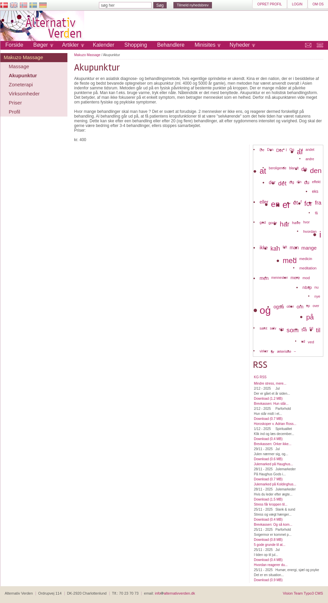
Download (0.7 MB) (268, 419)
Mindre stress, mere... (270, 383)
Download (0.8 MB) (268, 540)
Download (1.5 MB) (268, 499)
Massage (19, 66)
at (263, 171)
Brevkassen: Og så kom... (273, 524)
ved (311, 342)
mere (295, 277)
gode (273, 222)
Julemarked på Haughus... (273, 464)
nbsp (307, 287)
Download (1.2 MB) (268, 398)
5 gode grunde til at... (269, 545)
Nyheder (239, 45)
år (272, 351)
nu (317, 287)
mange (309, 248)
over (316, 306)
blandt (294, 168)
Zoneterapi (21, 84)
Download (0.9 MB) (268, 580)
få (316, 213)
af (300, 152)
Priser (15, 102)
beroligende (277, 168)
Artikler (70, 45)
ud (303, 341)
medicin (305, 259)
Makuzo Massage (23, 57)
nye (317, 296)
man (294, 247)
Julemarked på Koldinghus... (275, 484)
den (316, 170)
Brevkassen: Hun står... (271, 403)
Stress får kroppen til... (270, 504)
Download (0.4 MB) (268, 439)
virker (264, 351)
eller (264, 202)
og (265, 310)
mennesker (279, 277)
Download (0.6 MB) (268, 459)
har (284, 224)
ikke (264, 247)
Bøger (40, 45)
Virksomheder (24, 93)
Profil (14, 112)
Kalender (103, 45)
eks (315, 191)
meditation (308, 268)
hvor (306, 222)
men (264, 278)
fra (318, 203)
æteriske (284, 351)
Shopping (135, 45)
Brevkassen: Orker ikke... (272, 444)
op (308, 306)
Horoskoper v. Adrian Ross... (275, 424)
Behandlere (170, 45)
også (278, 306)
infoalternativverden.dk (175, 593)
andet (310, 149)
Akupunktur (23, 75)
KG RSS (260, 377)
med (290, 261)
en (275, 204)
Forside (14, 45)
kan (275, 248)
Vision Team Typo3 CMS (303, 593)
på (310, 317)
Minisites (205, 45)
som (292, 330)
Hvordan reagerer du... (271, 565)
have (296, 222)
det (282, 183)
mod (306, 278)
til (318, 330)
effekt (316, 182)
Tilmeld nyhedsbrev (193, 5)
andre (310, 159)
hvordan (310, 231)
